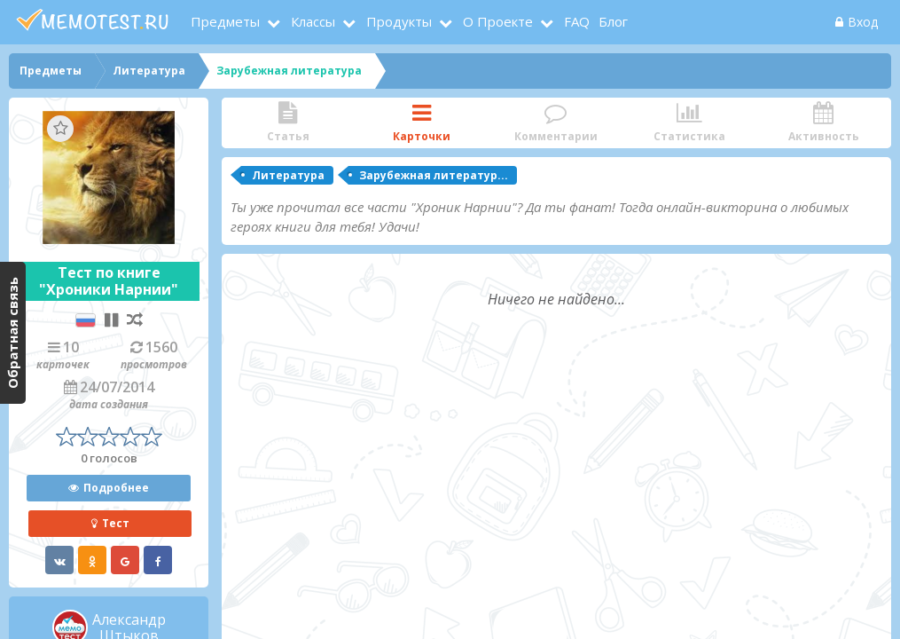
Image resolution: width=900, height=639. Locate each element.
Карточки (421, 123)
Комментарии (555, 123)
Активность (823, 123)
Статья (287, 123)
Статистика (689, 123)
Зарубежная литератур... (433, 175)
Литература (288, 175)
